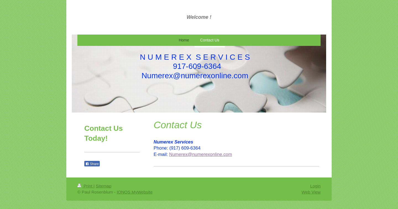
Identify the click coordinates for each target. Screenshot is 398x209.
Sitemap (103, 186)
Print (85, 186)
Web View (311, 192)
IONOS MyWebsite (135, 192)
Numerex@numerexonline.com (200, 154)
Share (92, 164)
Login (315, 186)
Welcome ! (199, 17)
